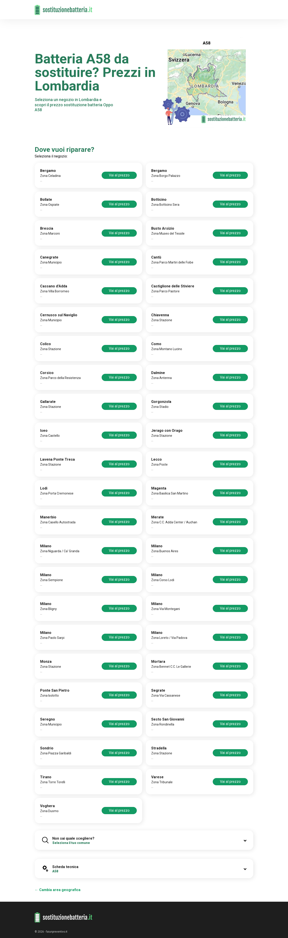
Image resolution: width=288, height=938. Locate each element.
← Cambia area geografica (57, 890)
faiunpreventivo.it (56, 931)
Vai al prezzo (119, 175)
